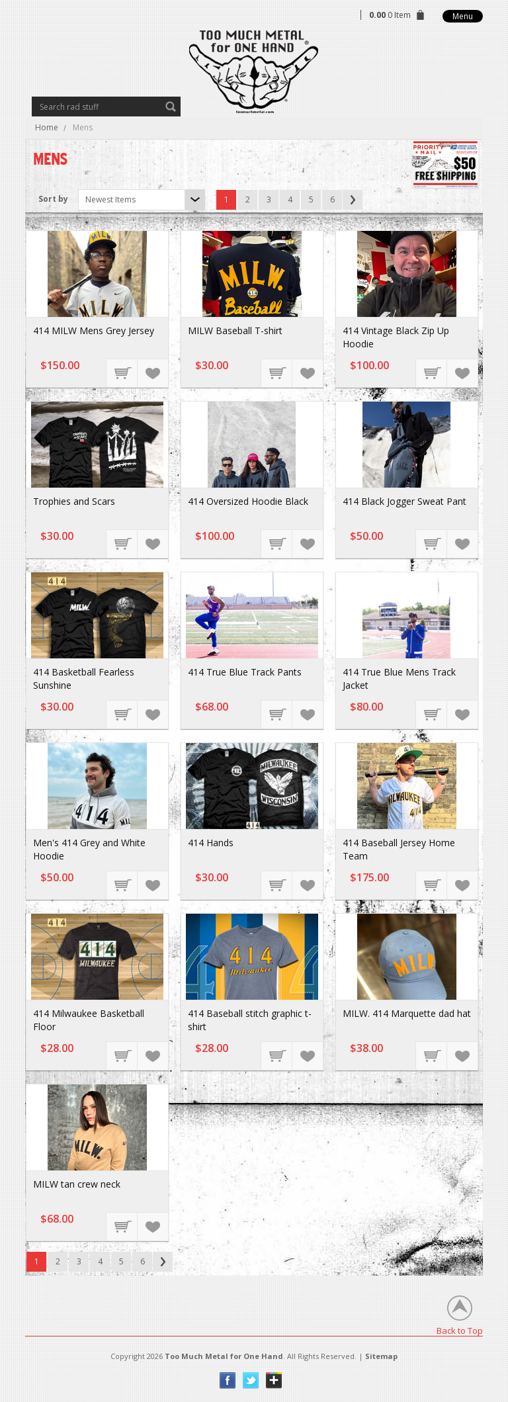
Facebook (228, 1380)
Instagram (274, 1380)
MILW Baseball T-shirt (235, 330)
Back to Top (460, 1330)
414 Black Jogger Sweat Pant (404, 501)
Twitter (251, 1380)
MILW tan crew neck (76, 1184)
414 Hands (210, 842)
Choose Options (122, 372)
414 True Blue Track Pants (245, 672)
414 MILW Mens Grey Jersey (93, 330)
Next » (352, 200)
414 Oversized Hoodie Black (248, 501)
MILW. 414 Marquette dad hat (407, 1013)
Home (46, 127)
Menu (462, 16)
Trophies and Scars (74, 501)
